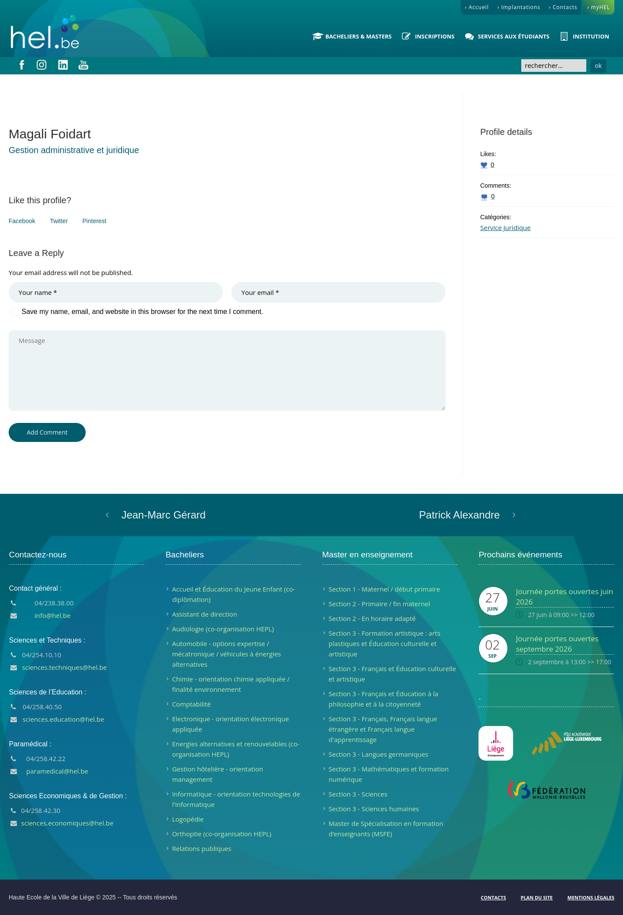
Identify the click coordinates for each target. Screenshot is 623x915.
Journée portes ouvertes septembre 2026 (557, 643)
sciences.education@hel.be (63, 719)
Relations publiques (201, 848)
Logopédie (188, 819)
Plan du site (536, 897)
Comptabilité (191, 704)
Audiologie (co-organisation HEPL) (223, 628)
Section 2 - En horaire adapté (372, 618)
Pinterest (94, 221)
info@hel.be (53, 615)
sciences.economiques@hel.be (67, 823)
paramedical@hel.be (57, 771)
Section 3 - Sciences (358, 794)
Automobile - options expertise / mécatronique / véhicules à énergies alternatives (226, 654)
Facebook (22, 221)
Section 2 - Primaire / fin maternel (379, 603)
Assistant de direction (204, 614)
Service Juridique (505, 227)
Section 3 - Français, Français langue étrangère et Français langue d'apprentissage (383, 729)
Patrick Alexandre (459, 515)
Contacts (493, 897)
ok (598, 65)
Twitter (58, 221)
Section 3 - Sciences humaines (374, 808)
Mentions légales (591, 897)
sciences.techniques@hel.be (64, 667)
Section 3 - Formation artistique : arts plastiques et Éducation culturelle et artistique (384, 643)
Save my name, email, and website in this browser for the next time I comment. (142, 311)
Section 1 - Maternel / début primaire (384, 589)
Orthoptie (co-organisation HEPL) (221, 833)
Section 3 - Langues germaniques (378, 754)
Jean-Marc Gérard (164, 515)
